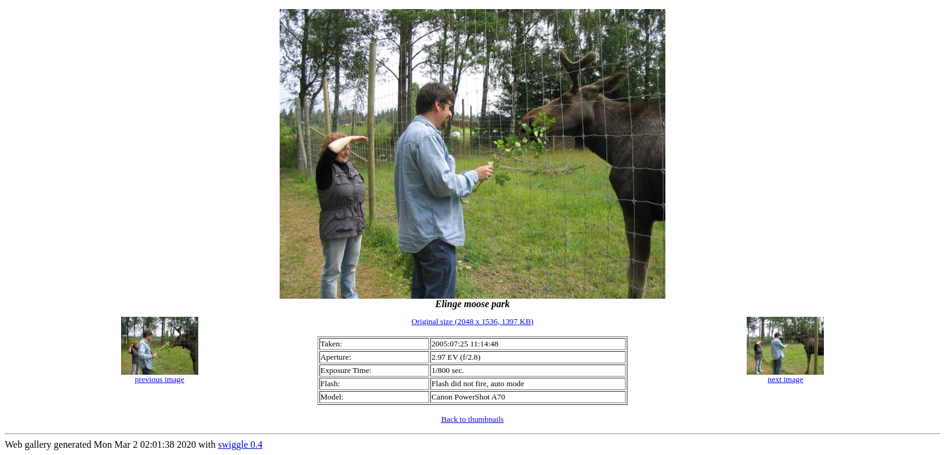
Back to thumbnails (472, 419)
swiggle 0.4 (240, 444)
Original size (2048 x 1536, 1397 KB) (473, 321)
